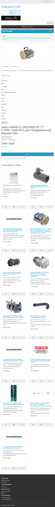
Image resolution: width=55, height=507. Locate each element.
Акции (3, 493)
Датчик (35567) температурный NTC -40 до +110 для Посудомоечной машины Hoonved (41, 404)
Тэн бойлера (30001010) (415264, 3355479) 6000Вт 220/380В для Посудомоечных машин (13, 230)
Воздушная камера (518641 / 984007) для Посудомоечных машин (39, 187)
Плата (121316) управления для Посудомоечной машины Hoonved (13, 403)
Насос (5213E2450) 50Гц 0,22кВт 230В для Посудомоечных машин (13, 316)
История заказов (6, 499)
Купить (27, 154)
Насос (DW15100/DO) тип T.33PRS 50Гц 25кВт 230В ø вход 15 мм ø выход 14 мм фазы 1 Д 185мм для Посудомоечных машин (41, 231)
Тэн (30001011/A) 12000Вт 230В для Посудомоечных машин (12, 447)
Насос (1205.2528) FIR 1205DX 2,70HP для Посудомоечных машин (12, 274)
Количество (4, 146)
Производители (5, 491)
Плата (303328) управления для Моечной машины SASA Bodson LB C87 (40, 361)
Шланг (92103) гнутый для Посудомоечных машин (39, 316)
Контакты (4, 486)
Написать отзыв (21, 158)
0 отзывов (12, 158)
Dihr (12, 136)
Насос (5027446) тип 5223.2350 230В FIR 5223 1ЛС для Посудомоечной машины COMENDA (40, 274)
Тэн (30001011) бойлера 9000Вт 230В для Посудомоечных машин (13, 360)
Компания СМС (11, 6)
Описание (5, 66)
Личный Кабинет (6, 497)
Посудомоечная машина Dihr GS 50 (13, 186)
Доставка (4, 482)
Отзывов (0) (14, 66)
